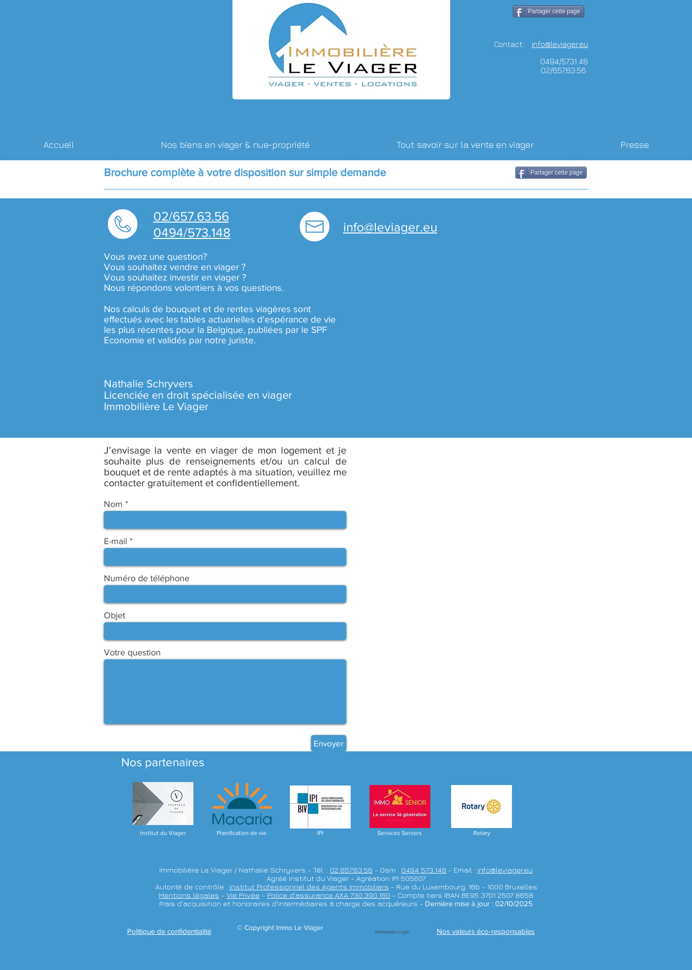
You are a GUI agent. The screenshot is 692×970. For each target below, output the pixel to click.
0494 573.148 (423, 870)
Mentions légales (189, 895)
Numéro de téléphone (146, 578)
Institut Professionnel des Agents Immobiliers (309, 886)
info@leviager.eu (505, 870)
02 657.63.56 (351, 870)
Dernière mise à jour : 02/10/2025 (479, 903)
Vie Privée (243, 895)
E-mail (115, 541)
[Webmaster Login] (392, 932)
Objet (114, 615)
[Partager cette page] (548, 11)
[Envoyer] (328, 743)
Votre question (132, 652)
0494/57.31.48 (564, 61)
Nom (113, 504)
